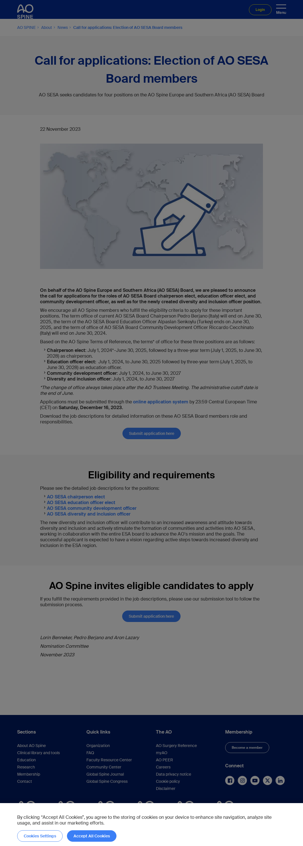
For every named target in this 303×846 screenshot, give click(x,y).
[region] (151, 824)
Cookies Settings (40, 836)
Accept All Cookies (92, 836)
